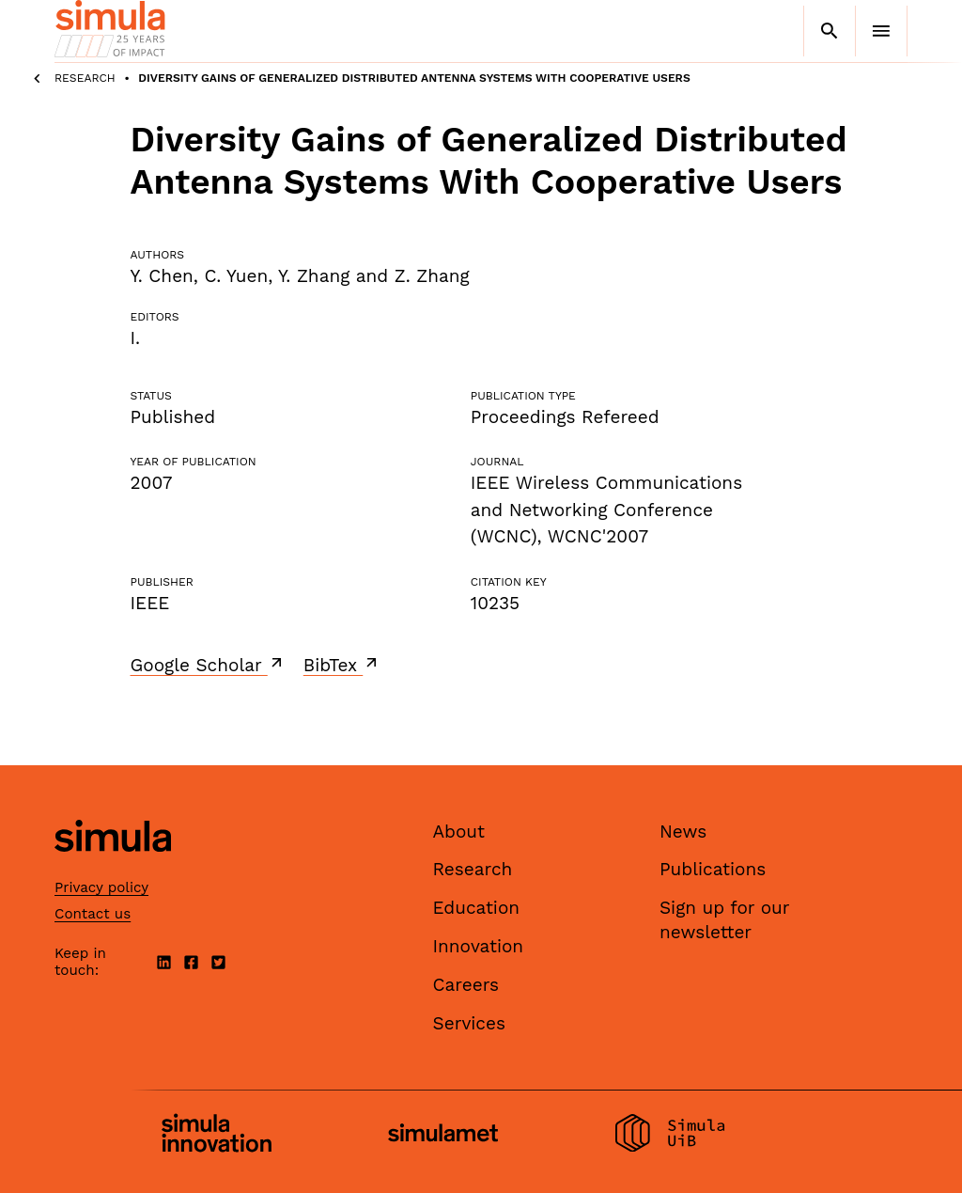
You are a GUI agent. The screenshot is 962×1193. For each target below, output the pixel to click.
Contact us (92, 913)
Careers (466, 985)
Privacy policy (101, 887)
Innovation (478, 946)
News (682, 831)
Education (476, 907)
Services (469, 1023)
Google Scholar (208, 664)
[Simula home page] (112, 867)
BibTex (342, 664)
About (459, 831)
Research (85, 78)
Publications (712, 869)
